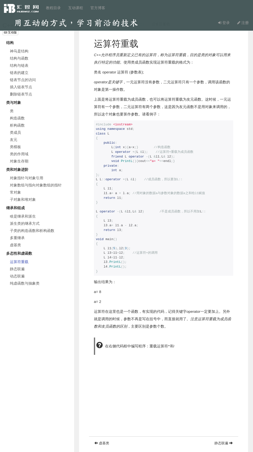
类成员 (15, 132)
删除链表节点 (21, 94)
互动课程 (75, 8)
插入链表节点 (21, 87)
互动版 (10, 32)
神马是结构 (19, 51)
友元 (13, 139)
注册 (243, 23)
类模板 (15, 147)
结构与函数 (19, 58)
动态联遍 (17, 276)
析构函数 (17, 125)
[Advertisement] (163, 401)
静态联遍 (17, 269)
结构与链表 (19, 65)
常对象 (15, 192)
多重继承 (17, 238)
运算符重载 (19, 262)
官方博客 (97, 8)
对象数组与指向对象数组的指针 (36, 185)
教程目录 (53, 8)
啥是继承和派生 (23, 216)
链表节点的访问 (23, 80)
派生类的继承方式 (25, 223)
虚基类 (15, 245)
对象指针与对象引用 (26, 178)
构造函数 (17, 118)
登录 (224, 23)
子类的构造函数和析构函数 (32, 230)
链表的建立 (19, 72)
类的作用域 (19, 154)
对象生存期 (19, 161)
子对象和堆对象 (23, 199)
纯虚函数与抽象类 (25, 283)
